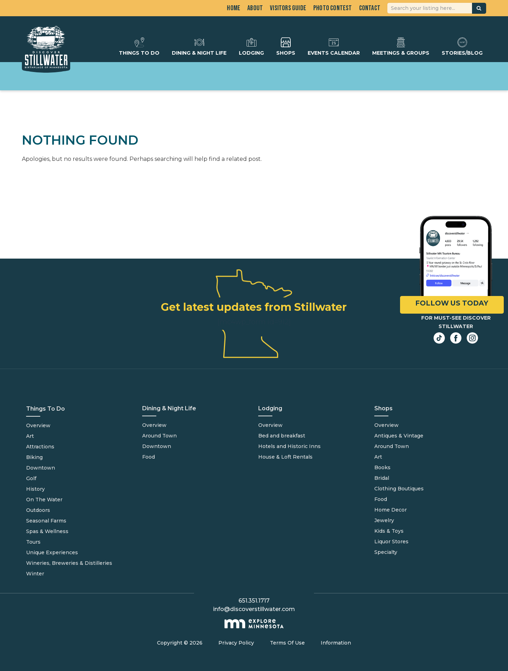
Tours (33, 542)
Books (382, 467)
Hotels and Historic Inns (289, 446)
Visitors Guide (288, 8)
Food (148, 457)
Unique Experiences (52, 552)
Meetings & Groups (400, 46)
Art (30, 436)
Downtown (40, 468)
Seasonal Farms (46, 521)
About (255, 8)
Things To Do (139, 46)
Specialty (385, 552)
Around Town (159, 436)
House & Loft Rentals (285, 457)
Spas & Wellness (47, 531)
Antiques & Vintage (398, 436)
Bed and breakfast (281, 436)
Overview (38, 425)
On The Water (44, 499)
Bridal (381, 478)
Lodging (251, 46)
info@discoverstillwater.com (254, 609)
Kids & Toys (389, 531)
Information (336, 643)
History (35, 489)
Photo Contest (332, 8)
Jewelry (384, 520)
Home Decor (390, 510)
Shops (285, 46)
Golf (31, 478)
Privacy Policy (236, 643)
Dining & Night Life (199, 46)
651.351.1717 (254, 600)
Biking (34, 457)
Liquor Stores (391, 541)
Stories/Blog (462, 46)
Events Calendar (334, 46)
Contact (369, 8)
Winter (35, 573)
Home (233, 8)
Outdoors (38, 510)
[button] (479, 8)
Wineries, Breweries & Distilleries (69, 563)
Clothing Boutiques (399, 488)
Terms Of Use (287, 643)
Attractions (40, 446)
